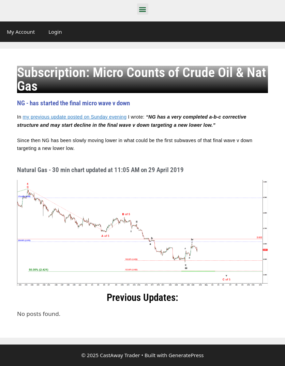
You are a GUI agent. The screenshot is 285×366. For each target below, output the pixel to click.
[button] (142, 9)
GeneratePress (186, 355)
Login (55, 31)
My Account (21, 31)
